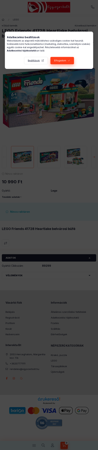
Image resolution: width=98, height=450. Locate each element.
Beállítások (34, 60)
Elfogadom (60, 60)
